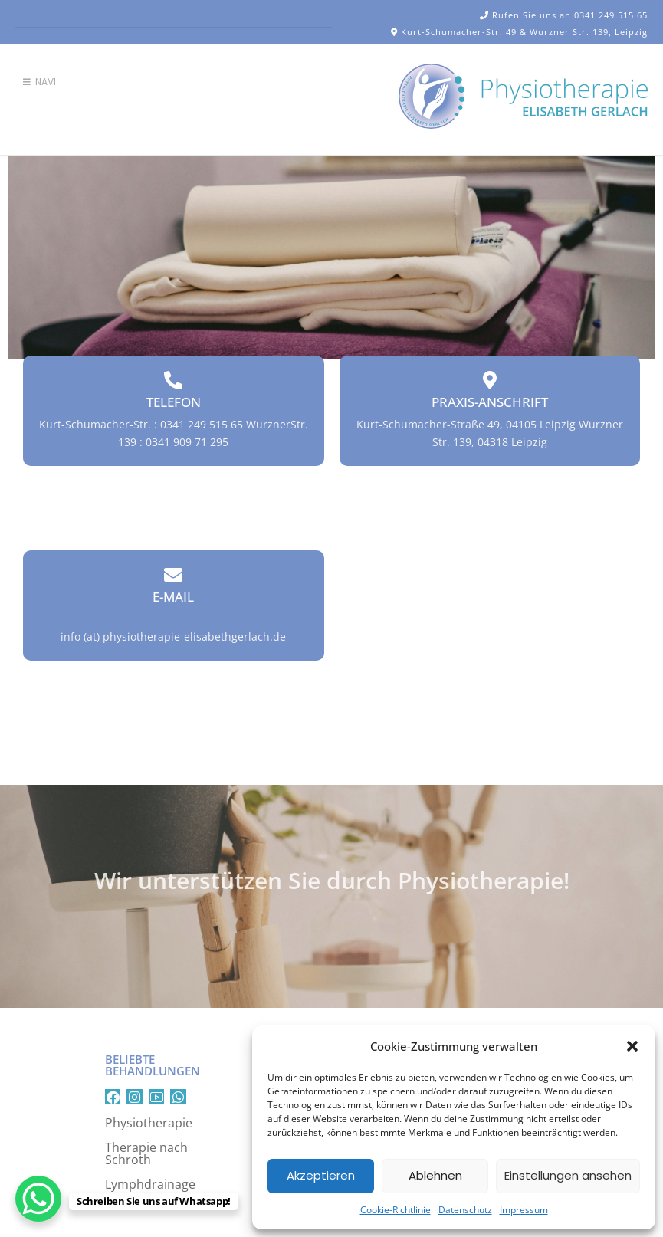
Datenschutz (465, 1209)
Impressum (524, 1209)
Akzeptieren (321, 1175)
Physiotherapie (148, 1122)
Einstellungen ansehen (568, 1175)
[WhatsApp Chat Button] (38, 1199)
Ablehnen (435, 1175)
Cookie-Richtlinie (395, 1209)
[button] (632, 1046)
